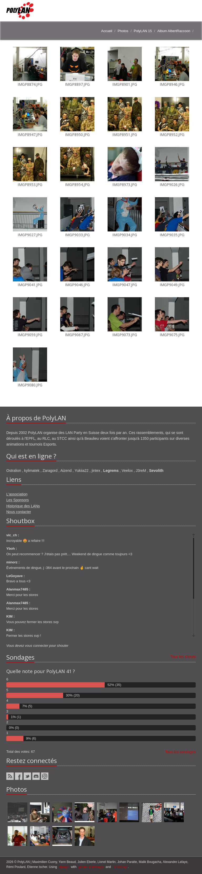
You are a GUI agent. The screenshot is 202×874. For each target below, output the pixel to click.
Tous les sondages (180, 752)
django (64, 867)
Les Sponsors (17, 500)
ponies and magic (91, 867)
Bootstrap (120, 867)
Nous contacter (18, 512)
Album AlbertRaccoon (173, 31)
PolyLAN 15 (143, 31)
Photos (123, 31)
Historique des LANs (23, 506)
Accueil (106, 31)
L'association (17, 494)
